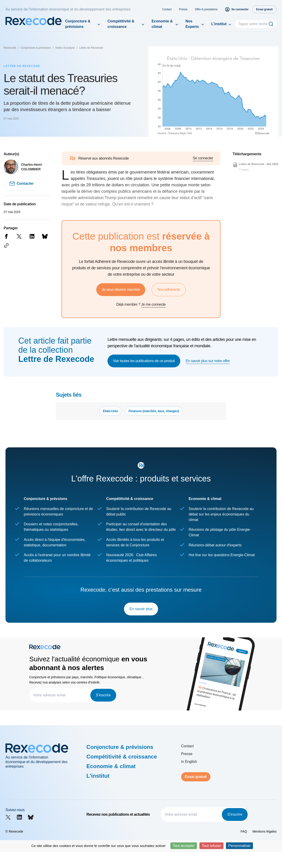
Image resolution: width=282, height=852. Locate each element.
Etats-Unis (110, 411)
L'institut (219, 24)
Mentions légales (264, 831)
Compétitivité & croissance (120, 24)
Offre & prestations (206, 9)
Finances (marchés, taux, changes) (154, 411)
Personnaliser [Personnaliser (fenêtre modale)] (239, 846)
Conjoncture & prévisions (77, 24)
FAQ (244, 831)
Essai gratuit (196, 777)
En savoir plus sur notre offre (208, 361)
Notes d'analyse (65, 47)
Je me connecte (153, 304)
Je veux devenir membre (121, 289)
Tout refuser (211, 846)
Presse (183, 9)
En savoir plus (141, 609)
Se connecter (203, 158)
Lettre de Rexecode (91, 47)
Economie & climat (162, 24)
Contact (167, 9)
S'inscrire (103, 695)
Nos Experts (192, 24)
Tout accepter (184, 846)
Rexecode (10, 47)
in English (189, 762)
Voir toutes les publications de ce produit (144, 361)
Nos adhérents (168, 289)
